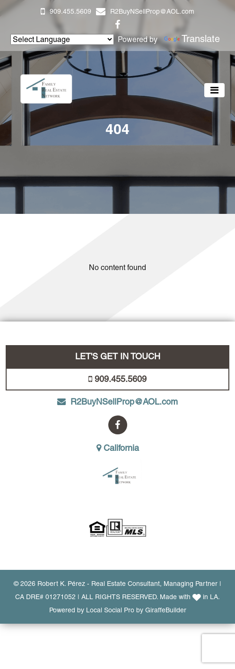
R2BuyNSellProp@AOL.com (152, 11)
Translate (192, 38)
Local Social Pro (110, 610)
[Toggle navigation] (214, 90)
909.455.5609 (70, 11)
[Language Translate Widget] (62, 39)
